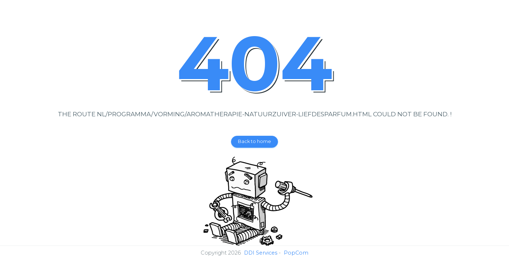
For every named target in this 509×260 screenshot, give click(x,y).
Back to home (254, 141)
